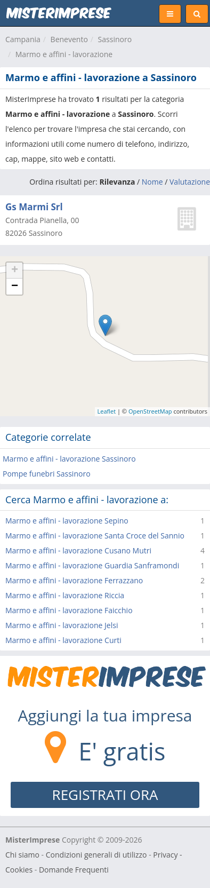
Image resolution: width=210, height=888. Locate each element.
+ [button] (14, 271)
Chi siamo (22, 855)
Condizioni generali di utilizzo (96, 855)
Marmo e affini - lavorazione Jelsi (61, 625)
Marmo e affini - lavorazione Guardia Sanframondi (92, 565)
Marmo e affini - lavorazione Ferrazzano (74, 580)
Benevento (69, 39)
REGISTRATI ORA (105, 794)
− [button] (14, 287)
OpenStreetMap (150, 411)
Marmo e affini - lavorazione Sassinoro (69, 459)
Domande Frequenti (74, 870)
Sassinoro (115, 39)
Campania (23, 39)
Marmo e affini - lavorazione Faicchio (69, 610)
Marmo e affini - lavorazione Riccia (64, 595)
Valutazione (189, 182)
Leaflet (107, 411)
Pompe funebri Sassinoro (47, 474)
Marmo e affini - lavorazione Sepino (66, 521)
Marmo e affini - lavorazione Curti (63, 640)
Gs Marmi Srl (34, 207)
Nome (152, 182)
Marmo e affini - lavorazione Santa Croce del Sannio (94, 535)
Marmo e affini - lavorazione (63, 54)
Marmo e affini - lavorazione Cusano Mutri (78, 550)
